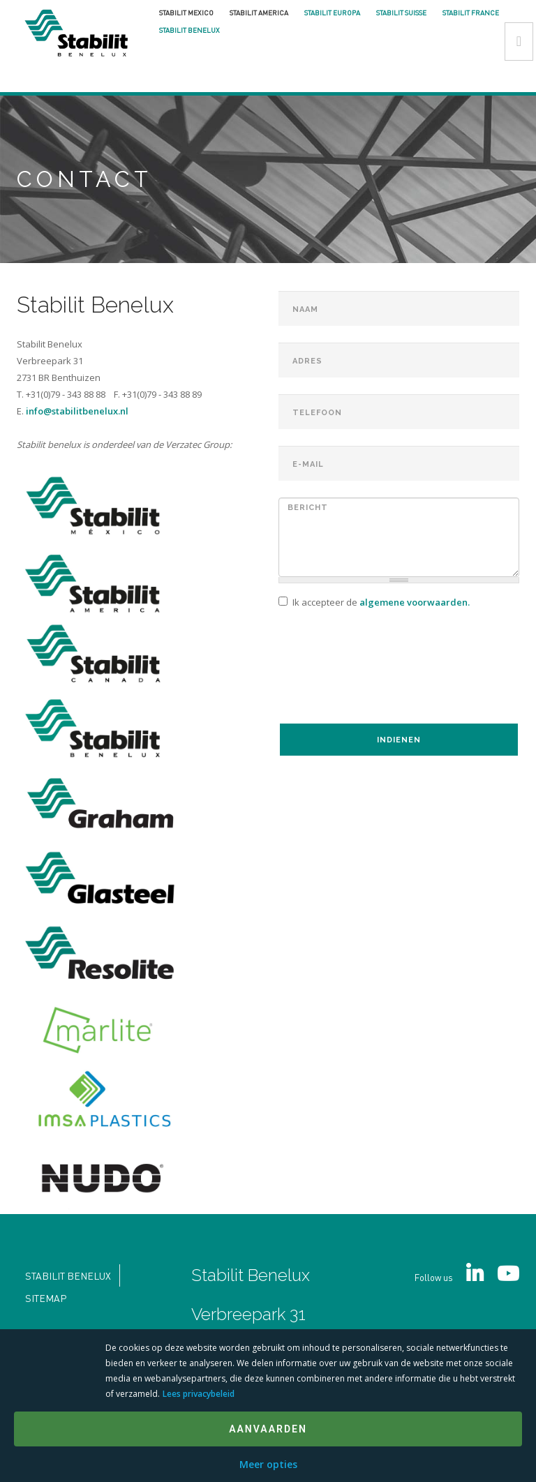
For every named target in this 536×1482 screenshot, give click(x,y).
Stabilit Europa (332, 12)
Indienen (399, 739)
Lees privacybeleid (198, 1394)
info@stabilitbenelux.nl (77, 411)
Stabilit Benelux (189, 30)
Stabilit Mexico (186, 12)
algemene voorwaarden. (414, 602)
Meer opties (268, 1464)
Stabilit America (259, 12)
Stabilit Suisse (401, 12)
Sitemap (45, 1298)
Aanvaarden (268, 1429)
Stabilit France (470, 12)
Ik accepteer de (374, 602)
